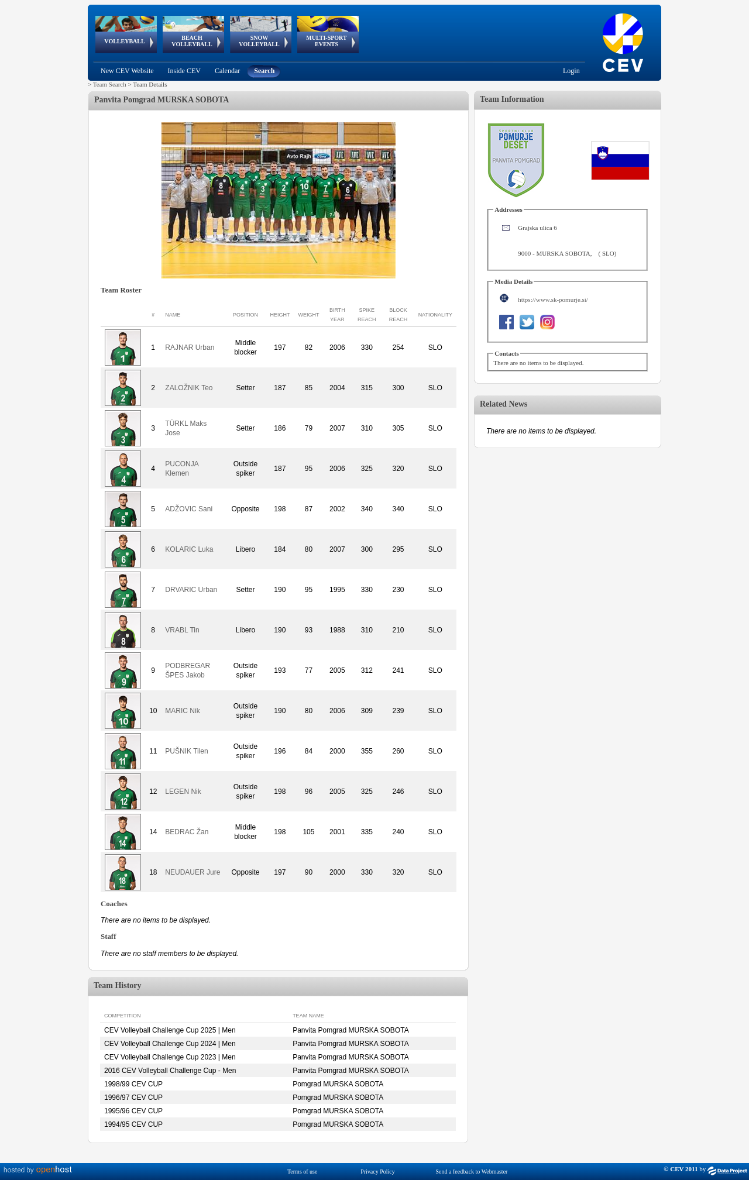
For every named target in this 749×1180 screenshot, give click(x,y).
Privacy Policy (377, 1171)
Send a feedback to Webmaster (472, 1171)
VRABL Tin (182, 630)
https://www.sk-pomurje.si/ (553, 299)
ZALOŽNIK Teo (188, 388)
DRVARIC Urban (191, 590)
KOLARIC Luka (189, 549)
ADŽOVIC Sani (188, 509)
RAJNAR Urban (189, 347)
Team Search (109, 84)
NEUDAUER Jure (192, 872)
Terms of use (302, 1171)
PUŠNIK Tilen (186, 751)
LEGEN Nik (183, 791)
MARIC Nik (182, 711)
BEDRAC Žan (186, 832)
